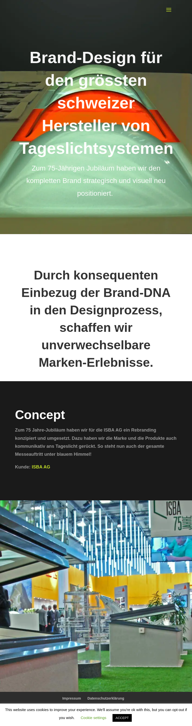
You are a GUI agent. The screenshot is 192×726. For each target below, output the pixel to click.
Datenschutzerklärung (106, 698)
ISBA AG (40, 466)
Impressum (71, 698)
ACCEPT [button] (122, 718)
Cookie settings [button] (93, 718)
